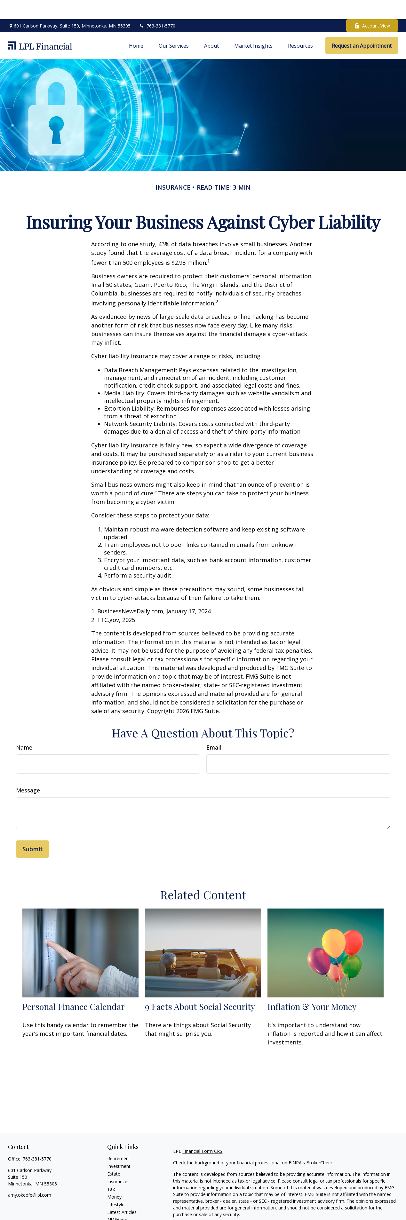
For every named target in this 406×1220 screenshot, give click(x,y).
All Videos (117, 1201)
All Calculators (121, 1208)
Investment (119, 1147)
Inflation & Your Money (311, 987)
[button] (136, 26)
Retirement (118, 1139)
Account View (372, 7)
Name (24, 728)
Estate (113, 1155)
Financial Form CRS (202, 1132)
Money (114, 1178)
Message (28, 771)
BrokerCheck (319, 1143)
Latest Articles (122, 1193)
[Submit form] (32, 829)
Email (213, 728)
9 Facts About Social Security (200, 987)
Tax (111, 1170)
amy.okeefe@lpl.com (29, 1176)
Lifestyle (115, 1185)
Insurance (117, 1162)
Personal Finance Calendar (73, 987)
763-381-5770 (157, 7)
